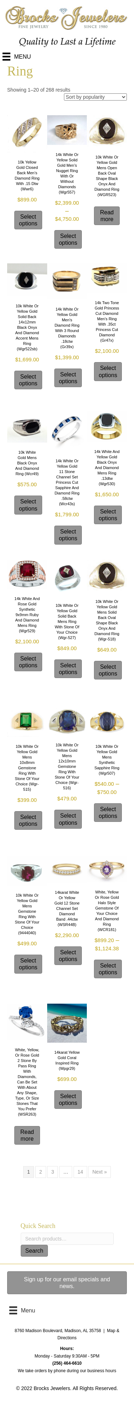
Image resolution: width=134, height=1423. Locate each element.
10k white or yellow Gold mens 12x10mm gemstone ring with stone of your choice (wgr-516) (67, 766)
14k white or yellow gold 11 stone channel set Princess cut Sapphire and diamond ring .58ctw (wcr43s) (67, 482)
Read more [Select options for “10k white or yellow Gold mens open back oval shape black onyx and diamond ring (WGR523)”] (107, 215)
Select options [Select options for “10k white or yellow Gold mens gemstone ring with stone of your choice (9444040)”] (28, 963)
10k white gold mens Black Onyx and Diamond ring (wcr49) (27, 463)
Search (34, 1251)
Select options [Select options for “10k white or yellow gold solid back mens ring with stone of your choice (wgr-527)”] (68, 668)
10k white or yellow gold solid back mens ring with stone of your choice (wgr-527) (67, 621)
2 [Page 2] (40, 1172)
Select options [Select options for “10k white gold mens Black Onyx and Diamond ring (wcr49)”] (28, 504)
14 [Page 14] (80, 1172)
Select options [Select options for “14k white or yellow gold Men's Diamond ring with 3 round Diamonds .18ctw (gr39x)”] (68, 377)
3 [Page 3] (52, 1172)
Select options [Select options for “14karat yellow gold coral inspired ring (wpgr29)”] (68, 1099)
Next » (99, 1172)
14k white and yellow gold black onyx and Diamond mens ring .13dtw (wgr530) (107, 467)
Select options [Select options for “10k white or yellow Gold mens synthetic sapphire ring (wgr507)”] (108, 812)
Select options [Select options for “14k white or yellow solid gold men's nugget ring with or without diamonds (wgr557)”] (68, 239)
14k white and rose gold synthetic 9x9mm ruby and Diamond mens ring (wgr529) (27, 614)
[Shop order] (95, 97)
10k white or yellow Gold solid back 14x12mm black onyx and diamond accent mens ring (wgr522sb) (27, 327)
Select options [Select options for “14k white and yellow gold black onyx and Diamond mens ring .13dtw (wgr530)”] (108, 514)
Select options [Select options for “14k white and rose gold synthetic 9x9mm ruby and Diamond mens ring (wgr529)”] (28, 662)
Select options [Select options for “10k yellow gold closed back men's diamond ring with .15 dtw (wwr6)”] (28, 220)
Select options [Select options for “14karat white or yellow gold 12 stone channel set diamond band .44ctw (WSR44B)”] (68, 955)
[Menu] (17, 56)
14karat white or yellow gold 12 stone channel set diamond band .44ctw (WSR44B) (66, 908)
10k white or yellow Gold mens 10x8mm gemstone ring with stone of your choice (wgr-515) (27, 767)
